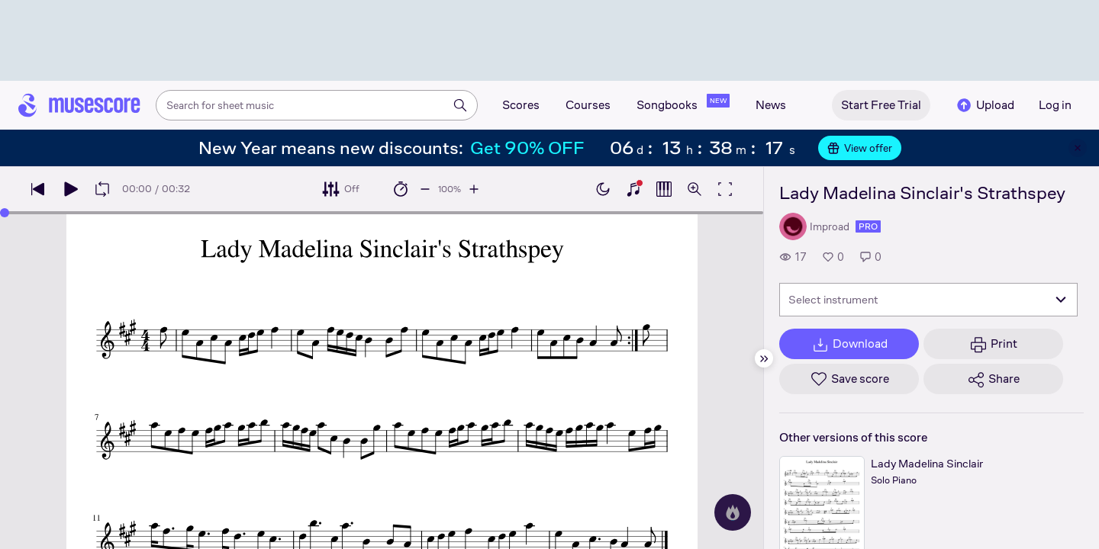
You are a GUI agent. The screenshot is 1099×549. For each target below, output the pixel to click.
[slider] (4, 212)
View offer (859, 148)
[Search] (460, 105)
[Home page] (79, 105)
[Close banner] (1077, 148)
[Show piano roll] (664, 189)
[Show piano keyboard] (633, 189)
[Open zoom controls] (694, 189)
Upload (984, 105)
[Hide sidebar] (764, 358)
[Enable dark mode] (603, 189)
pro (868, 226)
